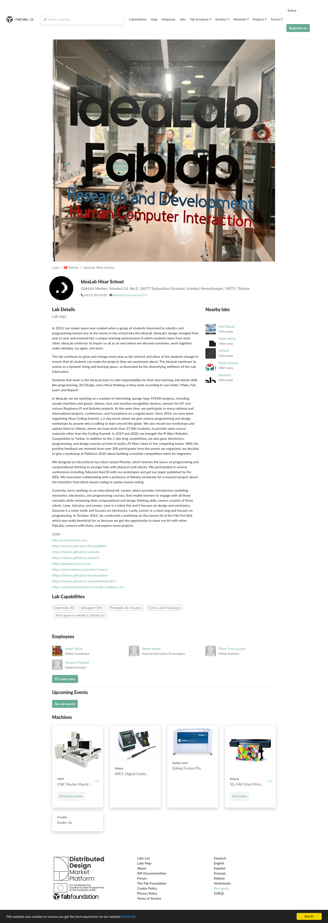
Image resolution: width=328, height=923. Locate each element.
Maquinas (168, 19)
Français (220, 873)
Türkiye (71, 267)
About (141, 868)
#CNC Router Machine (71, 796)
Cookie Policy (147, 888)
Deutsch (220, 858)
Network (241, 19)
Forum (277, 19)
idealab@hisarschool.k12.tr (130, 295)
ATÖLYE (223, 351)
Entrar (292, 10)
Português (221, 888)
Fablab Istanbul (228, 363)
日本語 (219, 893)
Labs (55, 267)
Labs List (143, 858)
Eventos (222, 19)
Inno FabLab (226, 326)
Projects (260, 19)
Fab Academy (200, 19)
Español (219, 868)
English (219, 863)
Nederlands (222, 883)
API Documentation (151, 873)
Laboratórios (138, 19)
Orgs (154, 19)
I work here (65, 679)
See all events (65, 704)
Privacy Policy (147, 893)
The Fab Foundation (152, 883)
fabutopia (224, 375)
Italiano (219, 878)
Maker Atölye (227, 338)
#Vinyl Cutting (239, 796)
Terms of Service (149, 898)
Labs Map (144, 863)
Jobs (182, 19)
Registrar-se (298, 28)
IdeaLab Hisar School (98, 267)
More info (129, 918)
